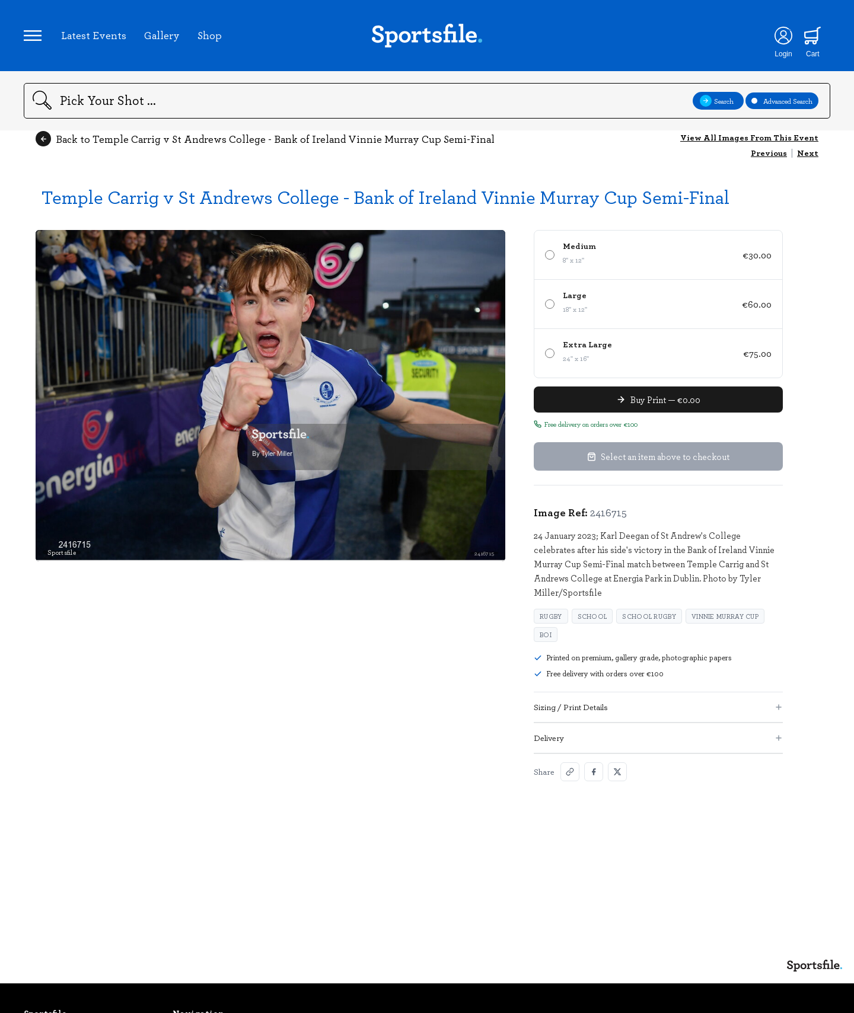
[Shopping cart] (813, 35)
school (592, 616)
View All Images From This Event (749, 137)
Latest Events (93, 35)
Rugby (551, 616)
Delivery (658, 737)
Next (807, 152)
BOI (546, 634)
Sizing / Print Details (658, 706)
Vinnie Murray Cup (725, 616)
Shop (209, 35)
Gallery (162, 35)
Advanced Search (781, 101)
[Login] (783, 35)
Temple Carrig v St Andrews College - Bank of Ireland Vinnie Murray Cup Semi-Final (385, 196)
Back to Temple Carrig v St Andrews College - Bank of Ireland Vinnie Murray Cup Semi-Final (265, 138)
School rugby (649, 616)
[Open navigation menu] (33, 35)
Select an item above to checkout (658, 456)
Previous (769, 152)
